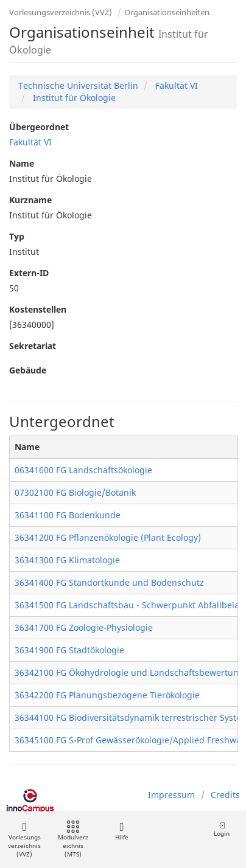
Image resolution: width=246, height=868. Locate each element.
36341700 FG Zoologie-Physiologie (84, 627)
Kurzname (30, 200)
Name (21, 163)
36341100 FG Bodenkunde (68, 515)
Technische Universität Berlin (78, 85)
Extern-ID (29, 273)
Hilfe (121, 831)
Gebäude (27, 370)
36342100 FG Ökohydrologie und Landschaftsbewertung (129, 672)
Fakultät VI (175, 85)
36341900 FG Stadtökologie (69, 650)
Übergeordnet (39, 127)
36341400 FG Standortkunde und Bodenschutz (109, 582)
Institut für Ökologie (73, 97)
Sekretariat (32, 346)
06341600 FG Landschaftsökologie (83, 470)
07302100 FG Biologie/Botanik (75, 492)
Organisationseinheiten (166, 12)
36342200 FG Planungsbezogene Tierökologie (107, 695)
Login (222, 829)
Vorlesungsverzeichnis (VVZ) (60, 12)
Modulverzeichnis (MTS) (73, 839)
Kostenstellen (37, 309)
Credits (225, 794)
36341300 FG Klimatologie (67, 560)
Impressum (171, 794)
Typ (16, 236)
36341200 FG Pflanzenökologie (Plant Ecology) (108, 537)
